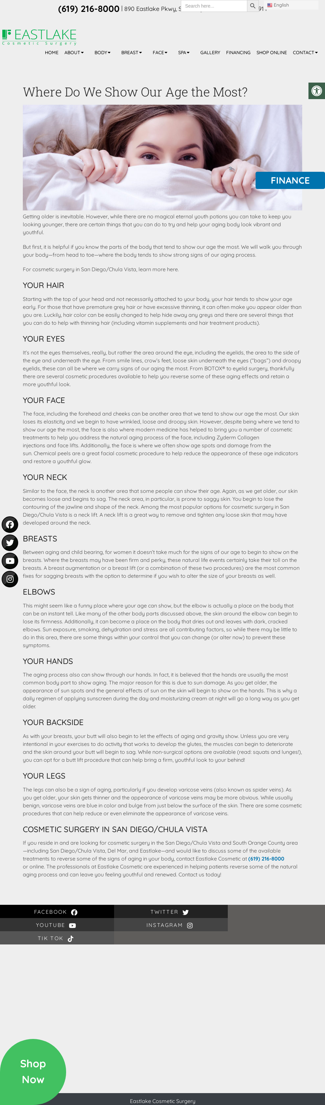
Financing (238, 52)
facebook (27, 911)
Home (52, 52)
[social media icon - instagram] (10, 579)
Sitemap (105, 1097)
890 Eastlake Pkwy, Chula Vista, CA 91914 (203, 1086)
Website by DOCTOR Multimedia (190, 1097)
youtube (135, 911)
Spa (182, 52)
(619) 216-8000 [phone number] (89, 8)
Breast (130, 52)
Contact (303, 52)
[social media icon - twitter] (10, 542)
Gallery (210, 52)
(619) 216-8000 (266, 858)
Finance (290, 180)
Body (101, 52)
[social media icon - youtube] (10, 561)
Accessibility (133, 1097)
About (72, 52)
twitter (81, 911)
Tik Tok (243, 911)
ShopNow (33, 1071)
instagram (189, 911)
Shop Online (272, 52)
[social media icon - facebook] (10, 524)
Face (158, 52)
